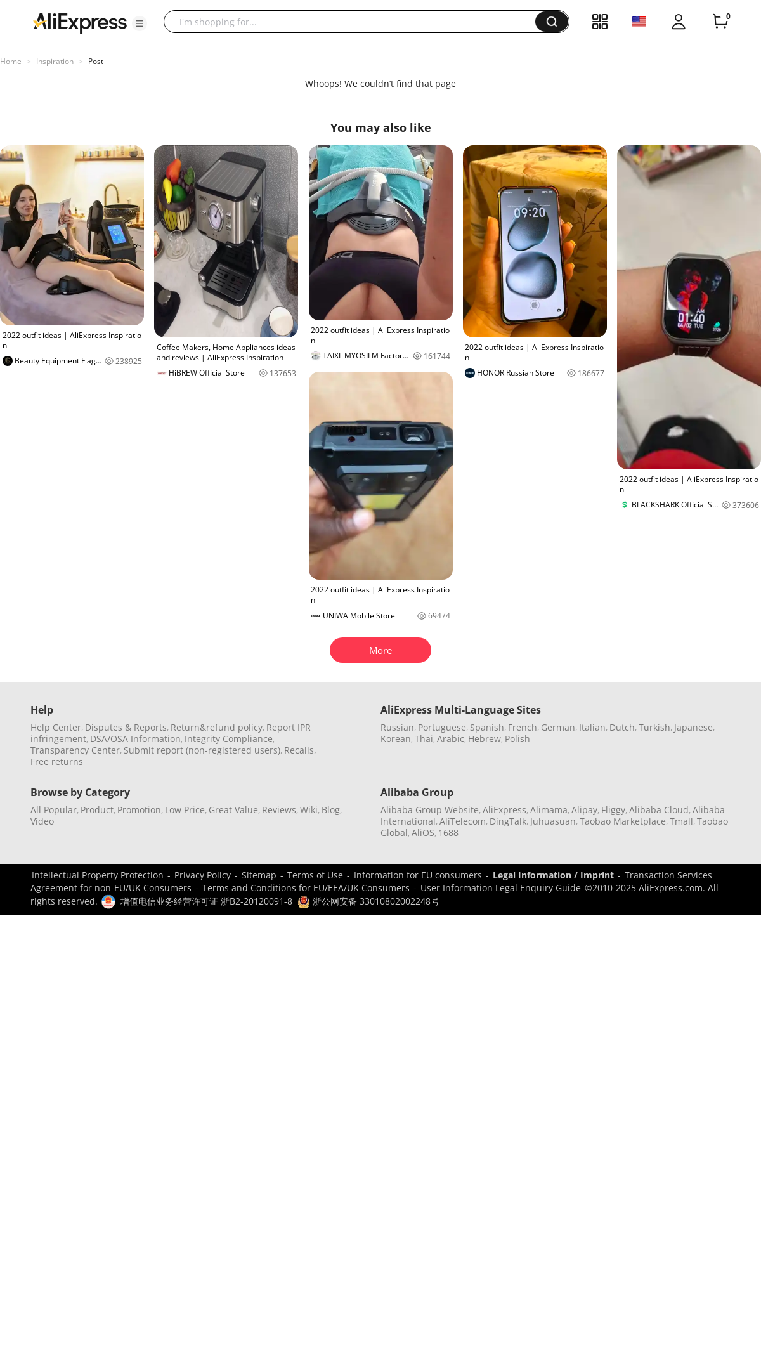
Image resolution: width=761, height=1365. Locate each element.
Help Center (55, 727)
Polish (517, 739)
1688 (448, 832)
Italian (592, 727)
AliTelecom (462, 821)
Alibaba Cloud (659, 810)
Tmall (681, 821)
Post (95, 61)
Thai (424, 739)
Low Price (185, 810)
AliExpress (504, 810)
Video (42, 821)
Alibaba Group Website (429, 810)
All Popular (53, 810)
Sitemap (259, 875)
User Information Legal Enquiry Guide (500, 888)
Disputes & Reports (126, 727)
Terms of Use (315, 875)
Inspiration (55, 61)
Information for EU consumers (418, 875)
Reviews (279, 810)
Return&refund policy (217, 727)
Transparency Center (75, 750)
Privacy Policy (202, 875)
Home (11, 61)
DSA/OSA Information (135, 739)
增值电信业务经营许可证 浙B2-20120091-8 (206, 901)
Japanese (693, 727)
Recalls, (300, 750)
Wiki (309, 810)
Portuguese (442, 727)
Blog (331, 810)
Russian (397, 727)
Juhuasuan (553, 821)
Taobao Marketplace (623, 821)
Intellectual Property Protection (98, 875)
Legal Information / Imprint (553, 875)
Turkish (654, 727)
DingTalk (508, 821)
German (558, 727)
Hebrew (484, 739)
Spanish (487, 727)
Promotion (139, 810)
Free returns (56, 761)
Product (97, 810)
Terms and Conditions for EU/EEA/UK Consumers (306, 888)
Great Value (233, 810)
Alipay (584, 810)
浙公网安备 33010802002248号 (368, 901)
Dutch (622, 727)
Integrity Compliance (229, 739)
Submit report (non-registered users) (202, 750)
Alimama (549, 810)
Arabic (450, 739)
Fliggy (613, 810)
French (522, 727)
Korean (395, 739)
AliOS (423, 832)
